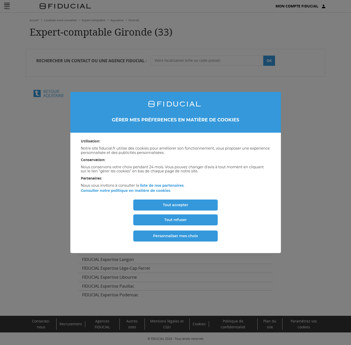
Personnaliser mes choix (175, 236)
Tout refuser (175, 219)
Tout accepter (175, 205)
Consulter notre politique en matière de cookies (125, 190)
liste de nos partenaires (162, 185)
